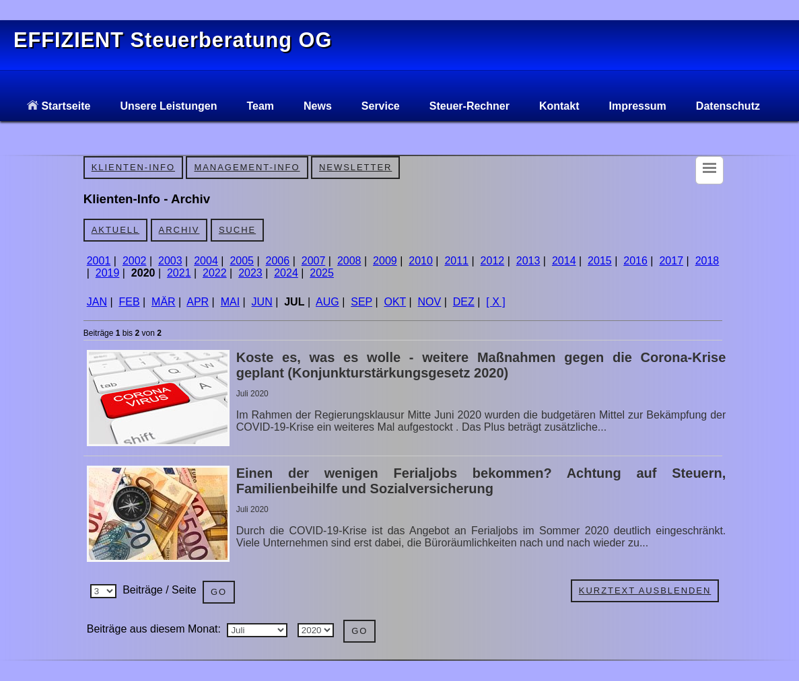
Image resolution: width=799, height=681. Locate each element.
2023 (250, 273)
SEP (361, 302)
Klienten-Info (133, 167)
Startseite (58, 106)
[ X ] (495, 302)
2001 (99, 260)
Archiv (179, 230)
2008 (349, 260)
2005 (242, 260)
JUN (262, 302)
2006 (278, 260)
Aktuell (115, 230)
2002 (135, 260)
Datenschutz (728, 106)
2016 (635, 260)
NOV (430, 302)
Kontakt (559, 106)
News (318, 106)
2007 (314, 260)
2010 (421, 260)
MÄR (163, 302)
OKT (395, 302)
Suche (237, 230)
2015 (600, 260)
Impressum (637, 106)
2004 (206, 260)
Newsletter (355, 167)
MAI (230, 302)
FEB (128, 302)
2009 (385, 260)
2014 (564, 260)
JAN (97, 302)
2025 (322, 273)
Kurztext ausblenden (645, 590)
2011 (456, 260)
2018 (707, 260)
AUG (327, 302)
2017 (671, 260)
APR (197, 302)
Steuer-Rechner (469, 106)
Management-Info (247, 167)
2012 (493, 260)
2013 (528, 260)
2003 (170, 260)
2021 (179, 273)
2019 (108, 273)
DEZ (464, 302)
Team (260, 106)
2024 (286, 273)
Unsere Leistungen (168, 106)
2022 (215, 273)
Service (380, 106)
